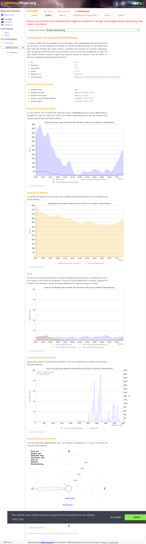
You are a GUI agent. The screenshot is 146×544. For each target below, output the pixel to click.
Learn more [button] (18, 519)
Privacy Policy (113, 542)
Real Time (9, 15)
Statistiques (83, 11)
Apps (7, 32)
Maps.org (18, 2)
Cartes (50, 11)
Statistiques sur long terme (85, 15)
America (9, 24)
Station (48, 15)
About (7, 35)
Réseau (62, 15)
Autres (107, 15)
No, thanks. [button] (116, 517)
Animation (14, 52)
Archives (65, 11)
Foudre (35, 15)
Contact (104, 542)
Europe (8, 19)
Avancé (121, 15)
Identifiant (9, 43)
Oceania (8, 22)
